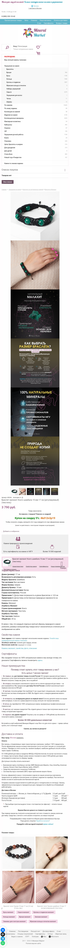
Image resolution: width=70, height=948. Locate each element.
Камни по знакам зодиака (13, 163)
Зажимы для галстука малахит (14, 921)
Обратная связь (61, 934)
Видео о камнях (17, 936)
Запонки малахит (41, 917)
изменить (20, 738)
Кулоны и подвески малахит (44, 912)
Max (43, 936)
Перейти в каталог (42, 821)
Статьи (50, 934)
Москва (36, 6)
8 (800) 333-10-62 (8, 16)
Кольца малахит (9, 917)
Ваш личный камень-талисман (15, 60)
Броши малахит (24, 917)
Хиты (26, 20)
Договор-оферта (48, 931)
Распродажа (9, 57)
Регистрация (22, 46)
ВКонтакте (54, 937)
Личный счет (35, 931)
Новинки (34, 20)
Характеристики (17, 566)
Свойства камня (31, 566)
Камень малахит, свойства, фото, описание (19, 648)
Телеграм (35, 936)
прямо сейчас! (48, 824)
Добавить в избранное (11, 531)
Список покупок (10, 169)
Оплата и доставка (60, 20)
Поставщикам (23, 931)
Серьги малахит (23, 912)
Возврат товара (61, 23)
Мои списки (7, 182)
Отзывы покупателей (25, 934)
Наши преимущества (58, 566)
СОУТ (27, 936)
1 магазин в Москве (35, 8)
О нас (39, 23)
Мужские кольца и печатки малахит (43, 921)
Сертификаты (49, 23)
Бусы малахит (8, 912)
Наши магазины (45, 20)
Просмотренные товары (13, 20)
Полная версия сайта (33, 943)
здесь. (40, 660)
